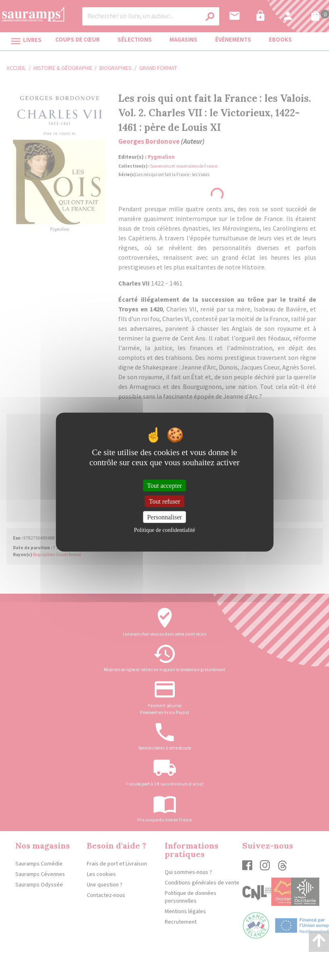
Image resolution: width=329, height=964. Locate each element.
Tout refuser (164, 501)
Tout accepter (164, 485)
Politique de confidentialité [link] (164, 530)
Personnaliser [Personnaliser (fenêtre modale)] (164, 517)
